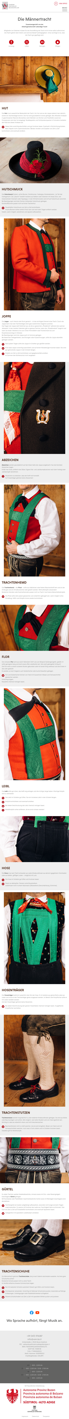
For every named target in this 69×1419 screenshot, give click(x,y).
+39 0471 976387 (34, 1336)
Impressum (25, 1416)
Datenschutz (35, 1416)
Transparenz (46, 1416)
